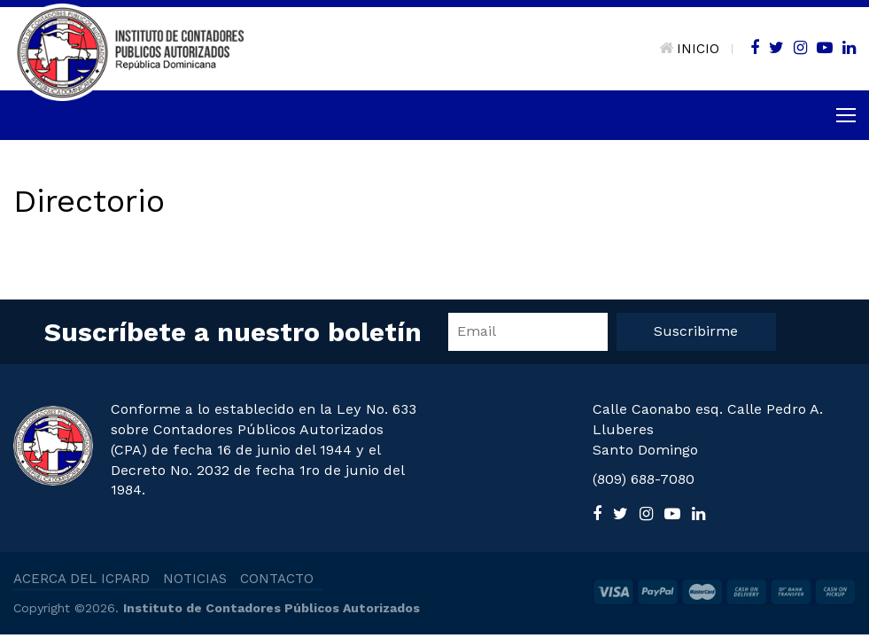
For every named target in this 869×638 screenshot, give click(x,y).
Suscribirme (696, 331)
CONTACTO (277, 579)
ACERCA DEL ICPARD (81, 579)
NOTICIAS (195, 579)
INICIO (689, 49)
